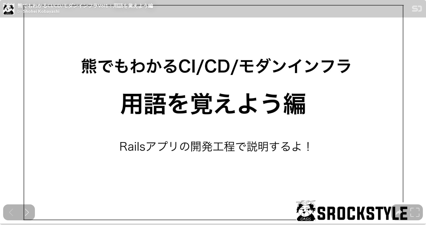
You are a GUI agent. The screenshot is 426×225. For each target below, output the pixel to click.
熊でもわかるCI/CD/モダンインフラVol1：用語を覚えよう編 (85, 5)
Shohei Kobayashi (41, 11)
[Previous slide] (11, 212)
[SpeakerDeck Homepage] (417, 10)
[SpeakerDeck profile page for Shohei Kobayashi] (8, 9)
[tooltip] (399, 212)
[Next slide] (27, 212)
